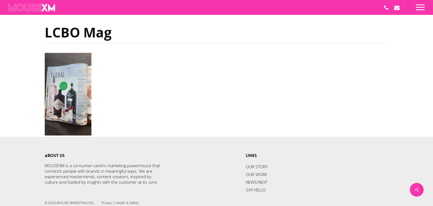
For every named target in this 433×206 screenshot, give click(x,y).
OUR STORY (257, 166)
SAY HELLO (256, 190)
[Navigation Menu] (420, 7)
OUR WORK (256, 174)
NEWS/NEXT (256, 182)
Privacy (106, 202)
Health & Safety (127, 202)
